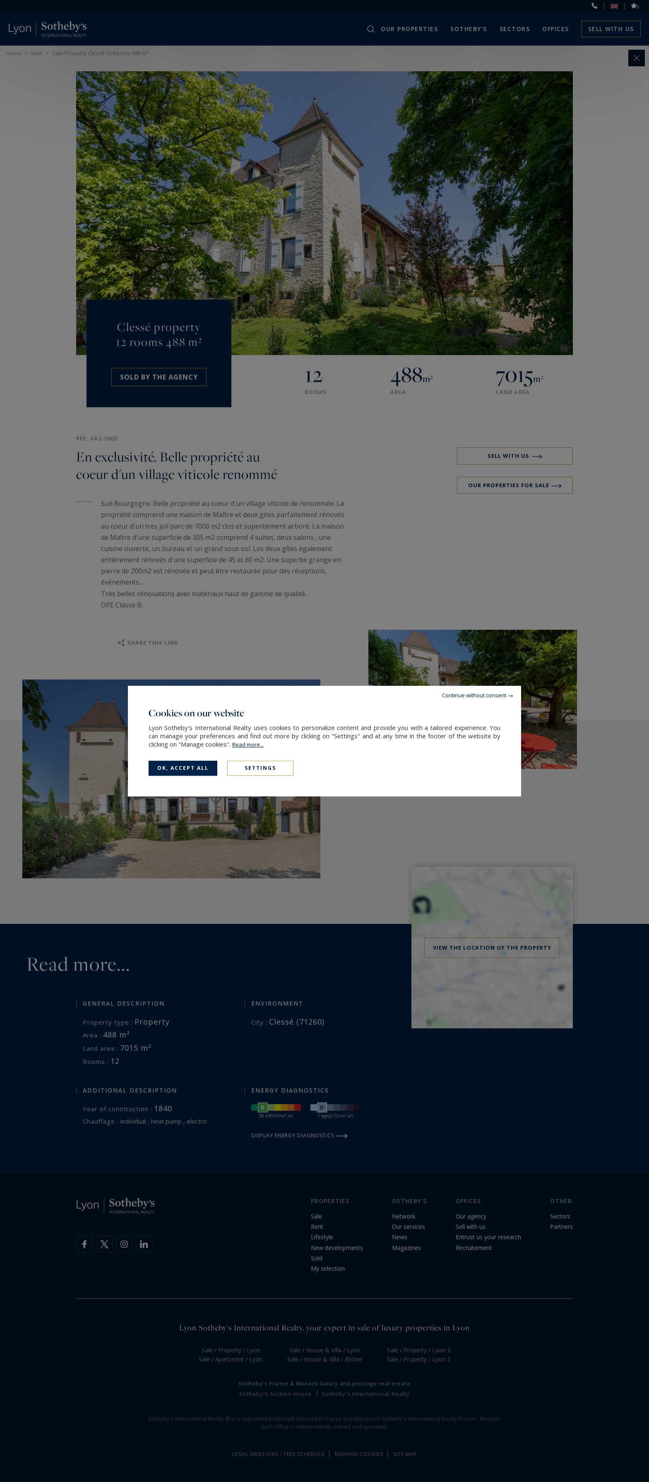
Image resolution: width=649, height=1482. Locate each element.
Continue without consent (474, 695)
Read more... (248, 744)
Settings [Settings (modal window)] (260, 767)
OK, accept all (183, 767)
